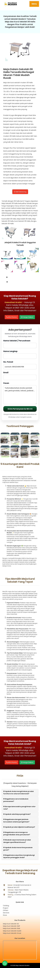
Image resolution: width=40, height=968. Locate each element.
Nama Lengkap (20, 354)
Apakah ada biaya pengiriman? (17, 814)
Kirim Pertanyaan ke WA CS (20, 409)
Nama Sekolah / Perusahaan (20, 343)
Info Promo (11, 317)
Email (20, 375)
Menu (34, 4)
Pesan (20, 393)
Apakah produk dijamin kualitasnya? (19, 827)
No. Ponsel (20, 365)
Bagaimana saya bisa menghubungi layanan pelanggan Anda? (19, 856)
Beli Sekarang (20, 192)
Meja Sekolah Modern (22, 965)
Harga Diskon (27, 317)
